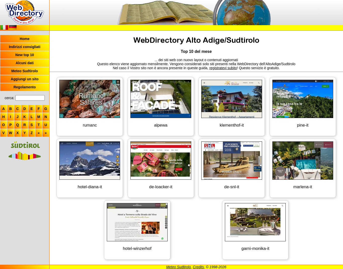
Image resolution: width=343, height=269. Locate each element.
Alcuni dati (25, 63)
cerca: (9, 98)
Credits (198, 267)
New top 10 (24, 55)
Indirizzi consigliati (24, 47)
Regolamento (25, 87)
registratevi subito (223, 68)
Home (25, 39)
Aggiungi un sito (24, 79)
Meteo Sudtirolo (24, 71)
